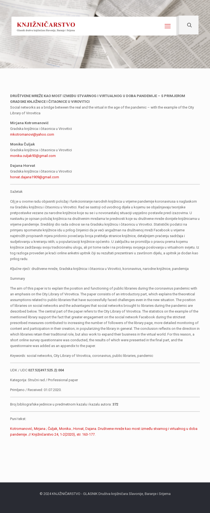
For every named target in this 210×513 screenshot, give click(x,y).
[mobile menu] (167, 26)
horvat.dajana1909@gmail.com (34, 177)
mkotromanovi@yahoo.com (32, 134)
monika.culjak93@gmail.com (33, 156)
